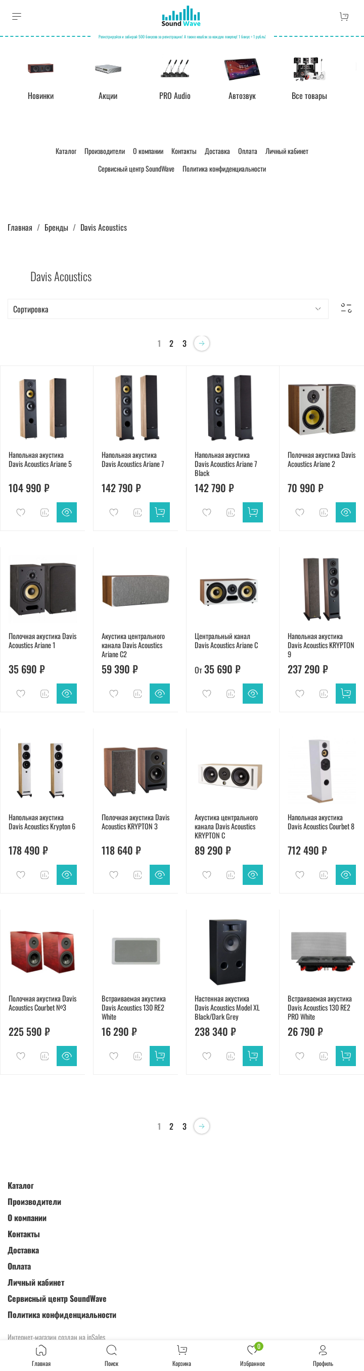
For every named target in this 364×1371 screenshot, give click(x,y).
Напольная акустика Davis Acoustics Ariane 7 (133, 458)
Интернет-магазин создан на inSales (56, 1336)
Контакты (184, 149)
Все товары (307, 94)
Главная (20, 226)
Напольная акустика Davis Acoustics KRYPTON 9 (321, 643)
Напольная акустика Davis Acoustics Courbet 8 (321, 820)
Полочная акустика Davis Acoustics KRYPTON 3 (135, 820)
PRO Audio (174, 94)
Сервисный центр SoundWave (136, 167)
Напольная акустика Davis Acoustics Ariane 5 (40, 458)
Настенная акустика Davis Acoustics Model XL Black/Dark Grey (227, 1006)
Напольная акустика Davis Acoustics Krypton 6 (42, 820)
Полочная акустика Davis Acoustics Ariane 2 (321, 458)
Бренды (56, 226)
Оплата (247, 149)
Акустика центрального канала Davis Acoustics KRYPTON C (226, 825)
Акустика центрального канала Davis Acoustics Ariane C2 (133, 643)
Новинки (42, 94)
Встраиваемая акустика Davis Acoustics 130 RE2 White (134, 1006)
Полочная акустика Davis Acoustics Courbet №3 (42, 1002)
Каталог (66, 149)
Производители (104, 149)
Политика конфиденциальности (224, 167)
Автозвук (240, 94)
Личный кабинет (286, 149)
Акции (108, 94)
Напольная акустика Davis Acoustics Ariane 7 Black (226, 462)
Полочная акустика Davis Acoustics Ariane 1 (42, 639)
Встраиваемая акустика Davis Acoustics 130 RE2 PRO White (320, 1006)
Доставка (217, 149)
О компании (148, 149)
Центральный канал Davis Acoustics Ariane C (226, 639)
